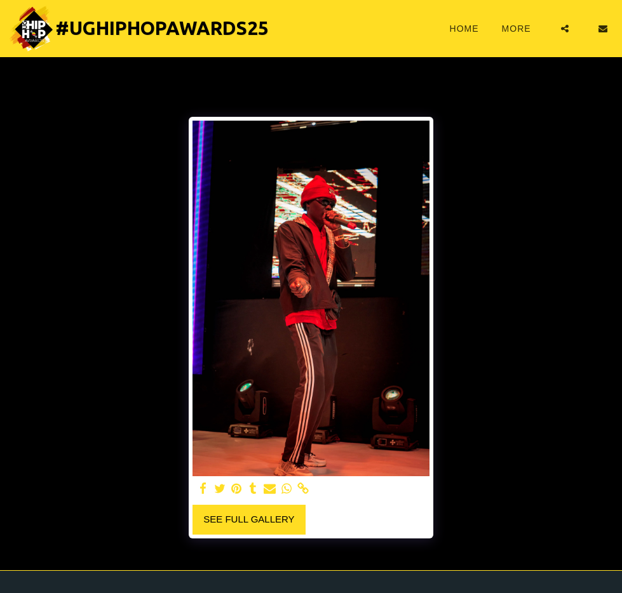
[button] (565, 28)
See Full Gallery (248, 519)
